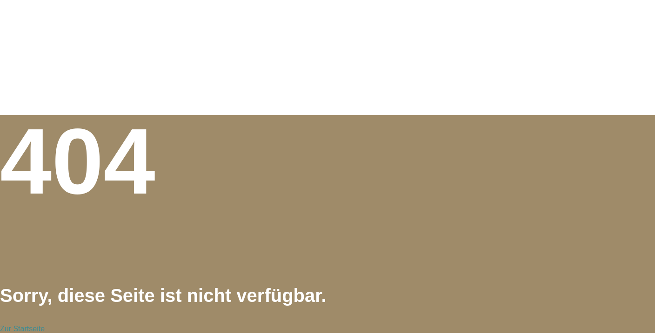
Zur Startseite (22, 329)
